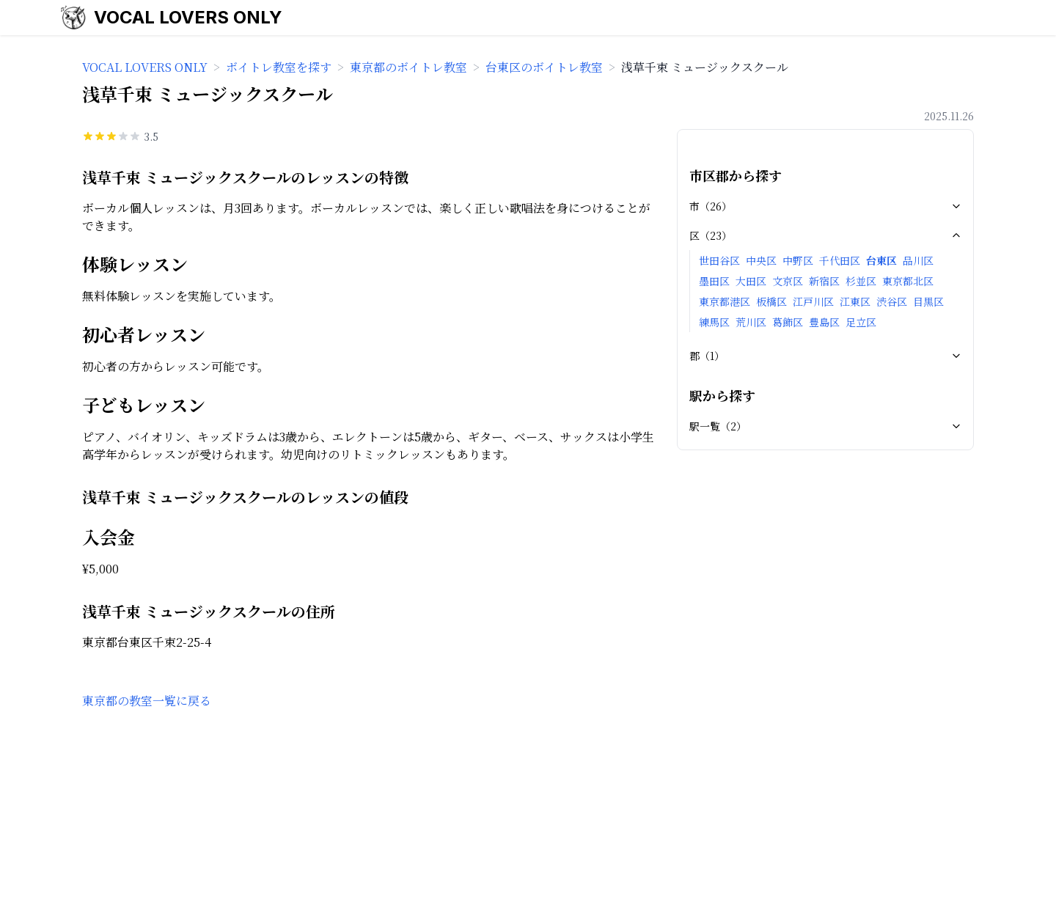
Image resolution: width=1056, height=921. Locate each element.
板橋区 (771, 301)
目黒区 (928, 301)
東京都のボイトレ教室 (408, 67)
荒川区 (751, 322)
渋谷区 (891, 301)
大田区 (751, 281)
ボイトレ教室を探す (278, 67)
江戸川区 (813, 301)
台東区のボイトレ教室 (544, 67)
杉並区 (861, 281)
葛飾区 (787, 322)
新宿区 (824, 281)
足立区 (861, 322)
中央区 (761, 260)
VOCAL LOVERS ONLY (188, 17)
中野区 (797, 260)
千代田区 (839, 260)
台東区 (881, 260)
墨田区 (714, 281)
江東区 (855, 301)
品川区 (918, 260)
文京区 (787, 281)
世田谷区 (719, 260)
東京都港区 (724, 301)
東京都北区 (908, 281)
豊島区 (824, 322)
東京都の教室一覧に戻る (146, 700)
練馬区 (714, 322)
